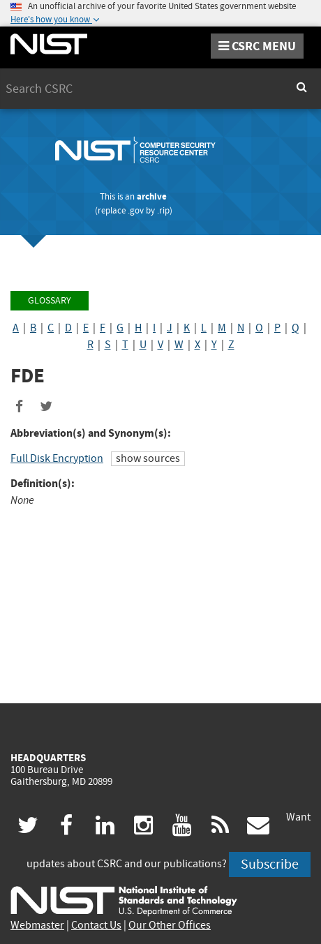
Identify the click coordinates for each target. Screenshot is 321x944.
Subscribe (270, 864)
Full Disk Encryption (56, 458)
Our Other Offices (169, 925)
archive (152, 196)
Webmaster (37, 925)
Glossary (49, 300)
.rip (163, 210)
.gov (136, 210)
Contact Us (96, 925)
